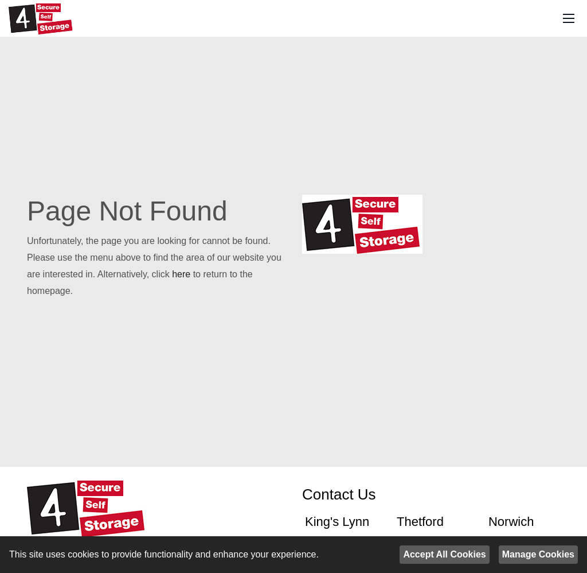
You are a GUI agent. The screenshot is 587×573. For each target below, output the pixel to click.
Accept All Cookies (444, 554)
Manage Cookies (538, 554)
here (181, 274)
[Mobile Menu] (568, 19)
